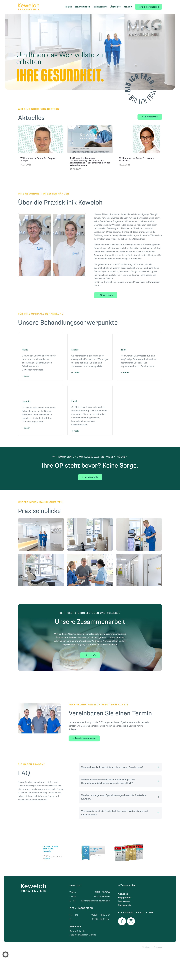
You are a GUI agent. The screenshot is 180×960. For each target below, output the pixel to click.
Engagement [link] (124, 905)
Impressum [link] (124, 909)
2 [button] (91, 94)
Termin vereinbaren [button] (85, 745)
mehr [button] (27, 383)
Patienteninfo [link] (100, 6)
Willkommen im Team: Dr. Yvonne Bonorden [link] (136, 166)
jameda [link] (47, 866)
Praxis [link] (68, 6)
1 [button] (88, 94)
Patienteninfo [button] (91, 484)
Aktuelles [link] (123, 901)
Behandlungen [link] (82, 6)
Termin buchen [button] (128, 892)
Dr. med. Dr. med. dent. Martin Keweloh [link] (50, 856)
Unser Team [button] (106, 302)
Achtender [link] (158, 954)
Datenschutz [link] (124, 913)
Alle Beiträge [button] (151, 124)
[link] (28, 7)
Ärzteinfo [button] (91, 662)
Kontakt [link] (128, 6)
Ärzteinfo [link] (115, 6)
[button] (5, 954)
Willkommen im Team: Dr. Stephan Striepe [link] (38, 166)
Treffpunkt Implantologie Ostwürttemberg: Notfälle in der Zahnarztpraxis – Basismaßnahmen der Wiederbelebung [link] (90, 169)
